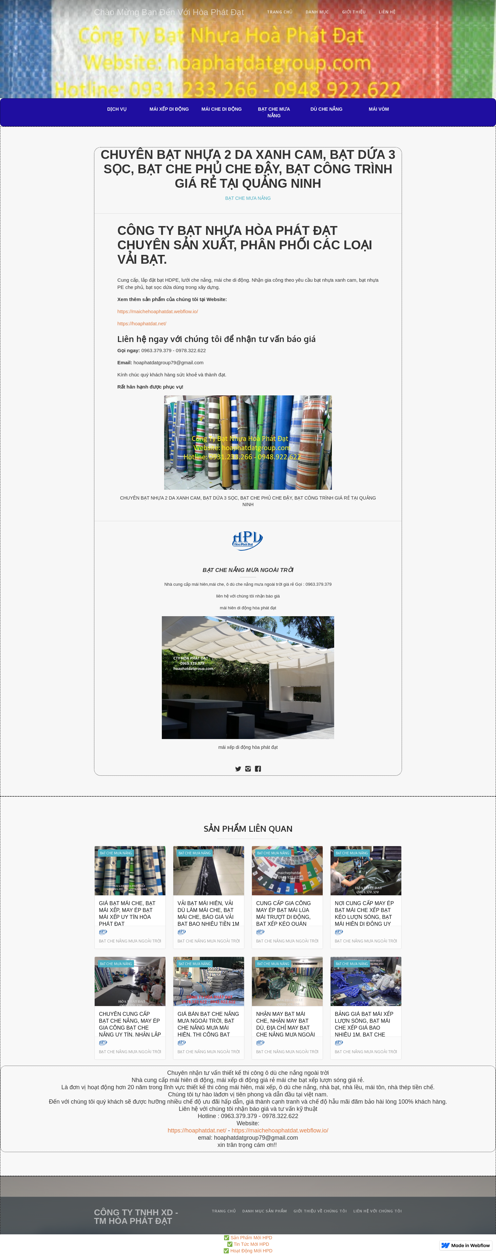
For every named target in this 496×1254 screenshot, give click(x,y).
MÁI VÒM (379, 109)
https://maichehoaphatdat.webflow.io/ (157, 311)
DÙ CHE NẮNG (327, 109)
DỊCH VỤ (116, 109)
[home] (169, 11)
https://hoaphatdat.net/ (141, 323)
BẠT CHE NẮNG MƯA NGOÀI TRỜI (248, 570)
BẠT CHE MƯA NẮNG (274, 112)
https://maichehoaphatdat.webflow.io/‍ (280, 1130)
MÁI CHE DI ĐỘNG (221, 109)
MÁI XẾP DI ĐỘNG (169, 109)
